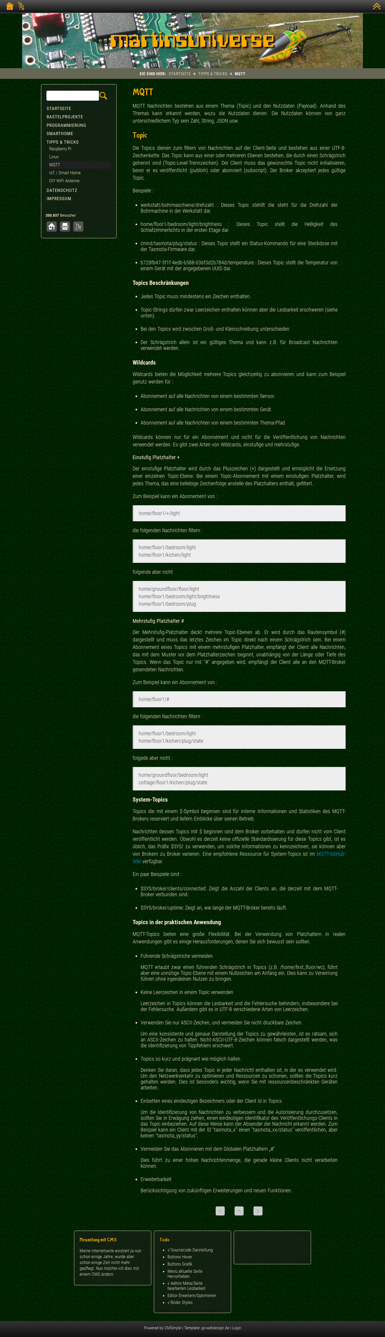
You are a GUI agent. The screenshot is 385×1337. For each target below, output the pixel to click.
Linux (54, 156)
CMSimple (173, 1327)
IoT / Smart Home (65, 172)
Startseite (180, 73)
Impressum (59, 198)
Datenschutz (62, 190)
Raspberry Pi (60, 148)
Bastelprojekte (65, 116)
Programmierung (66, 125)
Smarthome (60, 133)
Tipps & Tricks (212, 73)
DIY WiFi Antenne (64, 180)
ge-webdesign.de (215, 1327)
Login (236, 1327)
